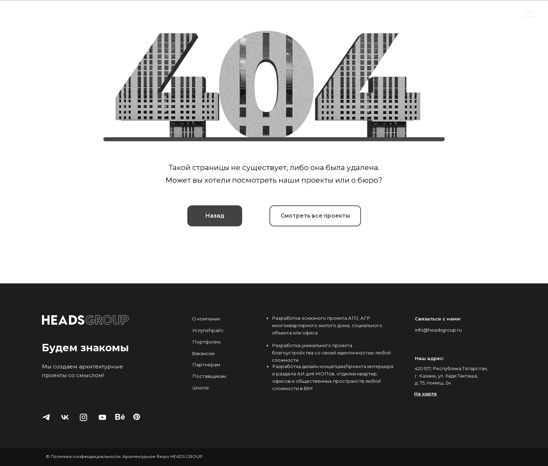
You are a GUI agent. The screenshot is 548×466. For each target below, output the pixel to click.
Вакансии (203, 353)
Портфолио (206, 342)
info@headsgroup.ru (438, 330)
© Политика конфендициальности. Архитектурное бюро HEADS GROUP (124, 456)
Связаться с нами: (438, 319)
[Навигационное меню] (529, 13)
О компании (206, 319)
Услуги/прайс (208, 330)
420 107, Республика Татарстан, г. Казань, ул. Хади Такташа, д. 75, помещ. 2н (451, 376)
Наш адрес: (429, 358)
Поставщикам (209, 376)
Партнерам (206, 364)
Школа (200, 387)
